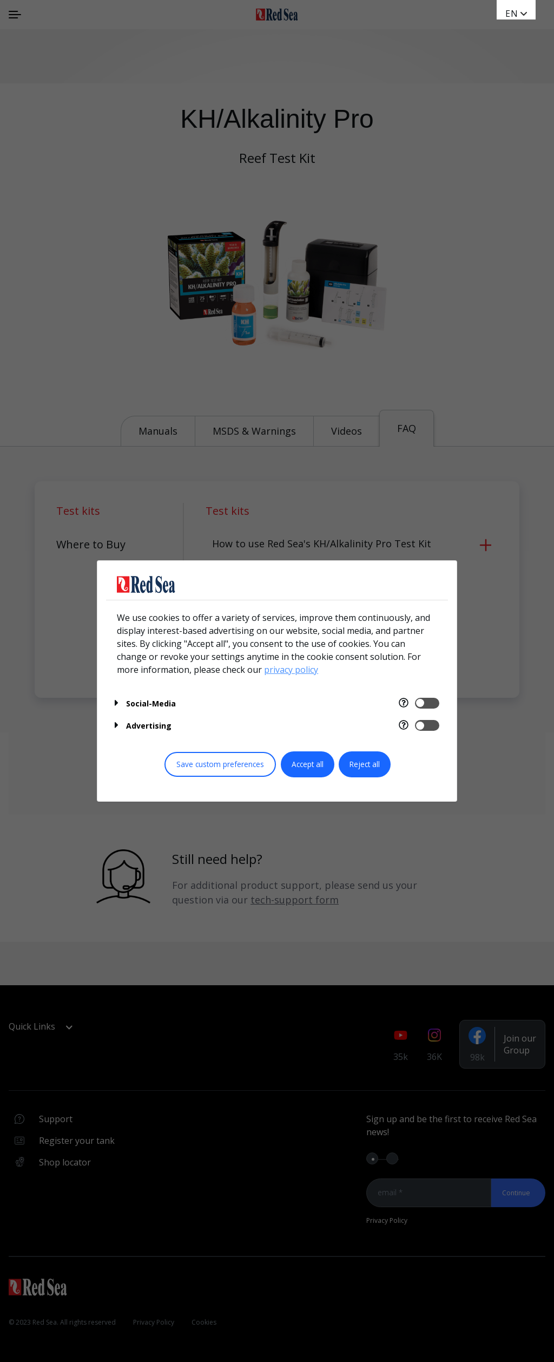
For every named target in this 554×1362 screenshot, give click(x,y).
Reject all (364, 764)
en (511, 13)
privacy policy (291, 670)
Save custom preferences (220, 764)
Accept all (308, 764)
